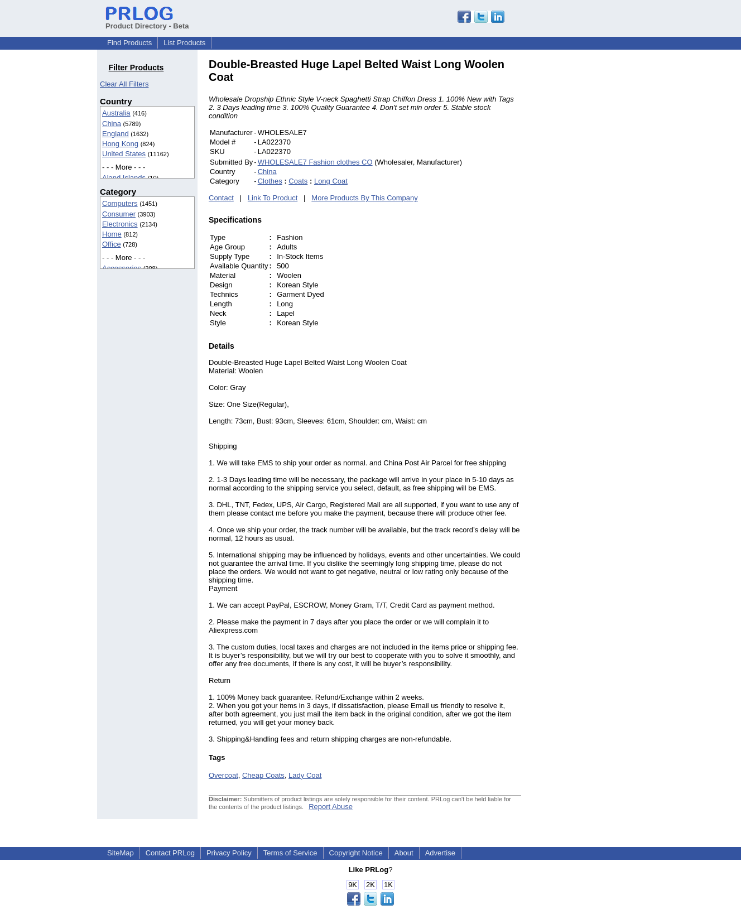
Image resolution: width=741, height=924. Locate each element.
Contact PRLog (170, 853)
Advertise (440, 853)
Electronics (120, 224)
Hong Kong (120, 143)
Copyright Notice (356, 853)
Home (112, 234)
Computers (120, 203)
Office (111, 244)
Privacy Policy (229, 853)
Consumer (119, 214)
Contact (221, 198)
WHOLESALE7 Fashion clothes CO (315, 162)
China (111, 123)
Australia (116, 113)
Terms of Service (290, 853)
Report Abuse (331, 806)
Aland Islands (124, 178)
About (403, 853)
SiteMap (120, 853)
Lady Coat (304, 775)
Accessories (121, 268)
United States (124, 154)
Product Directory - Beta (147, 21)
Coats (297, 181)
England (115, 133)
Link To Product (272, 198)
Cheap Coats (263, 775)
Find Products (129, 42)
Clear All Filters (124, 84)
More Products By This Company (364, 198)
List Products (184, 42)
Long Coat (331, 181)
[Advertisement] (596, 225)
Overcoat (223, 775)
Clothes (270, 181)
